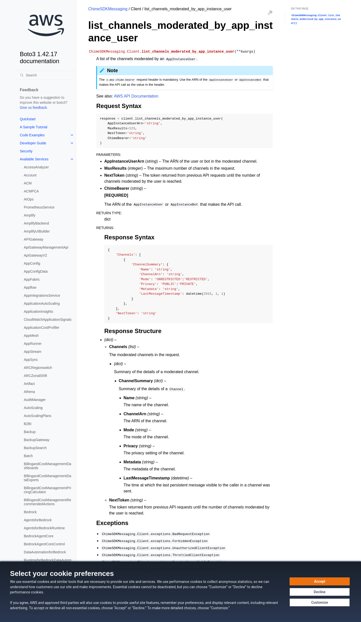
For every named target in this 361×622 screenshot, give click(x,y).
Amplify (29, 215)
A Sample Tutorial (33, 127)
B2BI (27, 424)
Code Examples (32, 135)
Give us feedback (33, 108)
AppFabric (32, 279)
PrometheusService (39, 207)
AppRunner (33, 344)
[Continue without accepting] (320, 592)
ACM (28, 183)
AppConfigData (36, 271)
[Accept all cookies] (320, 581)
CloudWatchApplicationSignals (47, 320)
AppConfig (32, 263)
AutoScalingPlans (37, 416)
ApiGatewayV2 (35, 255)
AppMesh (31, 336)
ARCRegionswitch (38, 368)
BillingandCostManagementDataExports (47, 478)
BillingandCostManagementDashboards (47, 466)
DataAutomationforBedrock (45, 552)
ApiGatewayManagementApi (46, 247)
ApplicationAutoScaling (42, 303)
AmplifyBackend (36, 223)
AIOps (29, 199)
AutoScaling (33, 408)
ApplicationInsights (38, 311)
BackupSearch (35, 448)
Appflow (30, 287)
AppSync (31, 360)
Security (26, 151)
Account (30, 175)
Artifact (29, 384)
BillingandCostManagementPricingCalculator (47, 490)
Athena (29, 392)
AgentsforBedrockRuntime (44, 528)
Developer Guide (33, 143)
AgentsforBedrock (38, 520)
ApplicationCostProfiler (41, 328)
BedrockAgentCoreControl (44, 544)
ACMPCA (31, 191)
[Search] (46, 75)
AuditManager (35, 400)
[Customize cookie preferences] (320, 602)
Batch (28, 456)
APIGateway (33, 239)
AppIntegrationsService (42, 295)
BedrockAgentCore (38, 536)
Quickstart (28, 119)
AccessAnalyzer (36, 167)
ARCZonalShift (35, 376)
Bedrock (30, 512)
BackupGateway (36, 440)
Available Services (34, 159)
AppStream (32, 352)
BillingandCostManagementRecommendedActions (47, 502)
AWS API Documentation (136, 96)
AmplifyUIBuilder (37, 231)
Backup (30, 432)
